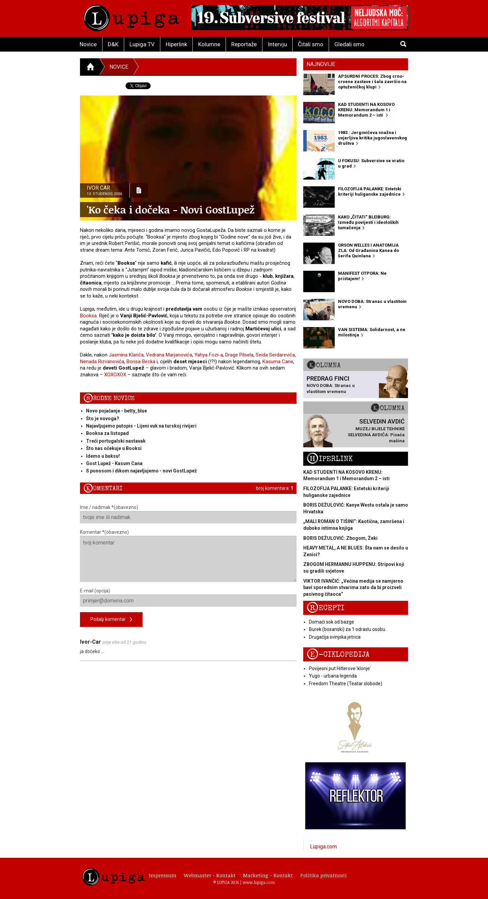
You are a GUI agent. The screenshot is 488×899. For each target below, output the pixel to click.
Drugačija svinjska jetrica (334, 637)
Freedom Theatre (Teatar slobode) (345, 683)
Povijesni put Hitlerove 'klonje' (340, 668)
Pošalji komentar (111, 619)
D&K (113, 44)
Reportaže (244, 44)
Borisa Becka (141, 362)
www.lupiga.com (259, 882)
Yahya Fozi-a (208, 355)
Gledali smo (349, 44)
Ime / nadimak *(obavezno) (188, 514)
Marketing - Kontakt (268, 875)
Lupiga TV (142, 44)
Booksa (88, 316)
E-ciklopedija (338, 654)
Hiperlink (176, 44)
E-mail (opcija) (188, 597)
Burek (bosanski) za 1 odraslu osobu (347, 629)
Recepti (325, 608)
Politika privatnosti (323, 875)
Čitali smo (310, 44)
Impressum (162, 875)
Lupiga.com (323, 846)
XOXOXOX (115, 375)
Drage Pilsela (239, 355)
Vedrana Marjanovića (169, 355)
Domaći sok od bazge (331, 622)
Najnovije (321, 64)
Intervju (277, 44)
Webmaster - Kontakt (210, 875)
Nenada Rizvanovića (102, 362)
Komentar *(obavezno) (188, 555)
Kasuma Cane (277, 362)
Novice (88, 44)
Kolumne (209, 44)
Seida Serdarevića (275, 355)
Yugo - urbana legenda (333, 676)
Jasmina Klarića (126, 355)
